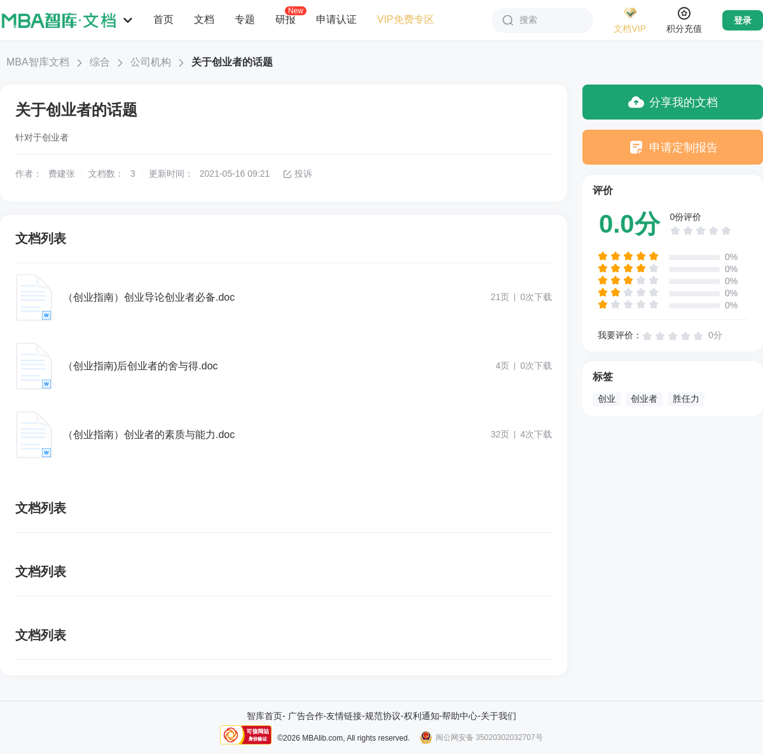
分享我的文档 (673, 102)
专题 (245, 19)
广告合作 (306, 716)
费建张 (61, 173)
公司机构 (150, 62)
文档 (204, 19)
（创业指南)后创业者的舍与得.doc (140, 365)
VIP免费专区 (405, 19)
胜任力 (686, 399)
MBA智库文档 (37, 62)
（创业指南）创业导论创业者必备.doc (149, 297)
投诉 (297, 173)
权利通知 (421, 716)
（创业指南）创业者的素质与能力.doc (149, 434)
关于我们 (498, 716)
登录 (743, 20)
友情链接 (344, 716)
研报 (285, 19)
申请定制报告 (673, 147)
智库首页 (264, 716)
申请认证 (336, 19)
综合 (100, 62)
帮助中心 (460, 716)
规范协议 (383, 716)
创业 (606, 399)
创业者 (644, 399)
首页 (163, 19)
